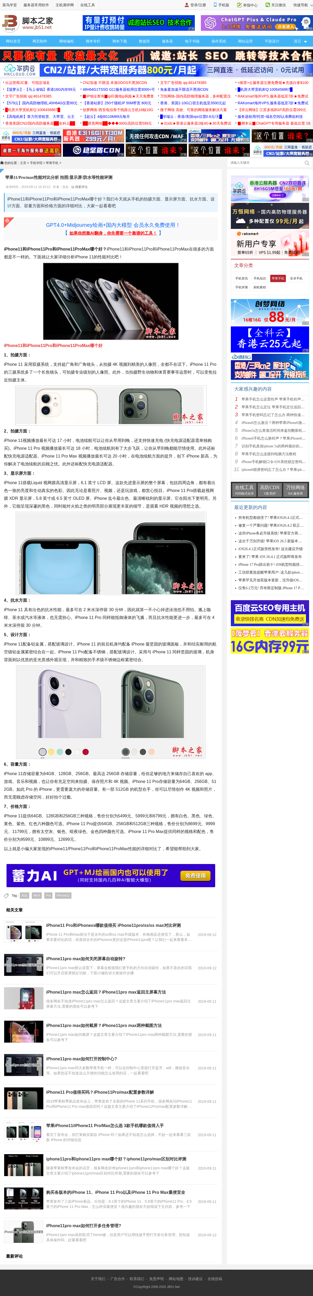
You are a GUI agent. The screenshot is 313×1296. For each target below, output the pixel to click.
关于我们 (98, 1279)
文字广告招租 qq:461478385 (183, 83)
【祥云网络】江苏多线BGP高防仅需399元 (272, 110)
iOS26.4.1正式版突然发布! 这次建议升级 (270, 549)
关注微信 (278, 5)
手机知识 (260, 278)
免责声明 (156, 1279)
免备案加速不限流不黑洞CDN (184, 89)
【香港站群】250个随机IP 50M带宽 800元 (117, 103)
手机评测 (241, 287)
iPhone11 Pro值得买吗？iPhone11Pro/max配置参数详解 (100, 1092)
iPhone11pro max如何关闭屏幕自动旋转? (85, 959)
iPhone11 (63, 895)
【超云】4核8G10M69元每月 (106, 116)
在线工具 (87, 5)
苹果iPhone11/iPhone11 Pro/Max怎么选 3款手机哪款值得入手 (105, 1125)
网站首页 (13, 41)
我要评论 (79, 187)
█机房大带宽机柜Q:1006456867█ (265, 89)
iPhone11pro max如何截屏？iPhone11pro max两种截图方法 (104, 1025)
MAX (36, 895)
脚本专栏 (93, 41)
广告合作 (117, 1279)
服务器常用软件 (36, 5)
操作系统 (219, 41)
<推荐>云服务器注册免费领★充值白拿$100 (273, 83)
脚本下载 (119, 41)
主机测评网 (65, 5)
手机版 (223, 5)
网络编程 (66, 41)
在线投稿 (215, 1279)
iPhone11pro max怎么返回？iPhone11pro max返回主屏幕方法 (106, 992)
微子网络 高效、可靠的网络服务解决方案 (193, 110)
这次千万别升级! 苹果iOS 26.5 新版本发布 (271, 541)
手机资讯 (241, 278)
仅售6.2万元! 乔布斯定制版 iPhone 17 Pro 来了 (274, 588)
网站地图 (176, 1279)
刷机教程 (260, 287)
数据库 (144, 41)
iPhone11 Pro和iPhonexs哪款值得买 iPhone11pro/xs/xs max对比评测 (113, 925)
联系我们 (137, 1279)
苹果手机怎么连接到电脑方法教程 (269, 454)
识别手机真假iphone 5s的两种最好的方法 (274, 446)
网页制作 (40, 41)
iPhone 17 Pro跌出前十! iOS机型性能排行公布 (274, 565)
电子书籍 (192, 41)
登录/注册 (198, 5)
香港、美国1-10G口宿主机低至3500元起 (193, 103)
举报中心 (250, 5)
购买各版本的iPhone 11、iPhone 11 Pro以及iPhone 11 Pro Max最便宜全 (115, 1192)
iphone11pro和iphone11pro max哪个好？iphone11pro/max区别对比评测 (116, 1159)
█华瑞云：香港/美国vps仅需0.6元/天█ (191, 116)
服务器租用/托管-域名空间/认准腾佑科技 (270, 116)
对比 (24, 895)
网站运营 (245, 41)
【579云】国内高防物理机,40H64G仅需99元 (41, 103)
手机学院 (36, 163)
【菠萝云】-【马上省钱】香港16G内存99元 (40, 89)
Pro (48, 895)
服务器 (167, 41)
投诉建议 (195, 1279)
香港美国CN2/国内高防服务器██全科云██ (40, 123)
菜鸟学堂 (9, 5)
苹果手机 (52, 163)
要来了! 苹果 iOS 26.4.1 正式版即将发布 (270, 557)
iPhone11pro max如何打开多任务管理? (83, 1226)
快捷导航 (303, 5)
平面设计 (272, 41)
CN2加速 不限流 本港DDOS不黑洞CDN (115, 83)
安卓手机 (296, 278)
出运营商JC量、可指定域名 (27, 83)
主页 (23, 163)
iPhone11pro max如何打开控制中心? (81, 1059)
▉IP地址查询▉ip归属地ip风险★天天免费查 (118, 96)
